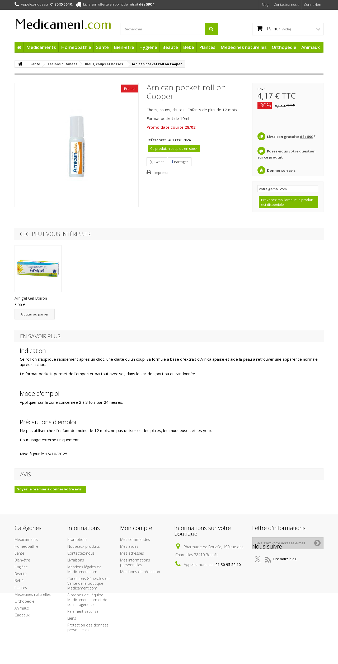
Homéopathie (76, 47)
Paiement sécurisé (82, 611)
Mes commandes (135, 539)
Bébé (188, 47)
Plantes (207, 47)
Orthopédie (284, 47)
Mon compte (136, 528)
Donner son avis (281, 170)
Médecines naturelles (243, 47)
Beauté (170, 47)
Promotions (77, 539)
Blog (265, 4)
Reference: (156, 139)
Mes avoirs (129, 546)
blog (292, 569)
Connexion (312, 4)
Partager (179, 161)
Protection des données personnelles (88, 627)
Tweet (157, 161)
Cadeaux (22, 614)
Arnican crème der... (32, 298)
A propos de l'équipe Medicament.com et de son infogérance (87, 599)
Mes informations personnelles (135, 562)
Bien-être (124, 47)
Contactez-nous (286, 4)
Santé (102, 47)
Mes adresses (132, 553)
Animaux (310, 47)
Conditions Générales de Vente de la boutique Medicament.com (88, 583)
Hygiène (148, 47)
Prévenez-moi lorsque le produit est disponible (287, 202)
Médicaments (41, 47)
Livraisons (75, 560)
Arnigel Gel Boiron (83, 298)
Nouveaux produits (83, 546)
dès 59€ (145, 4)
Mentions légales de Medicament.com (84, 569)
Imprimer (161, 172)
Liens (71, 618)
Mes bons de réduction (140, 571)
